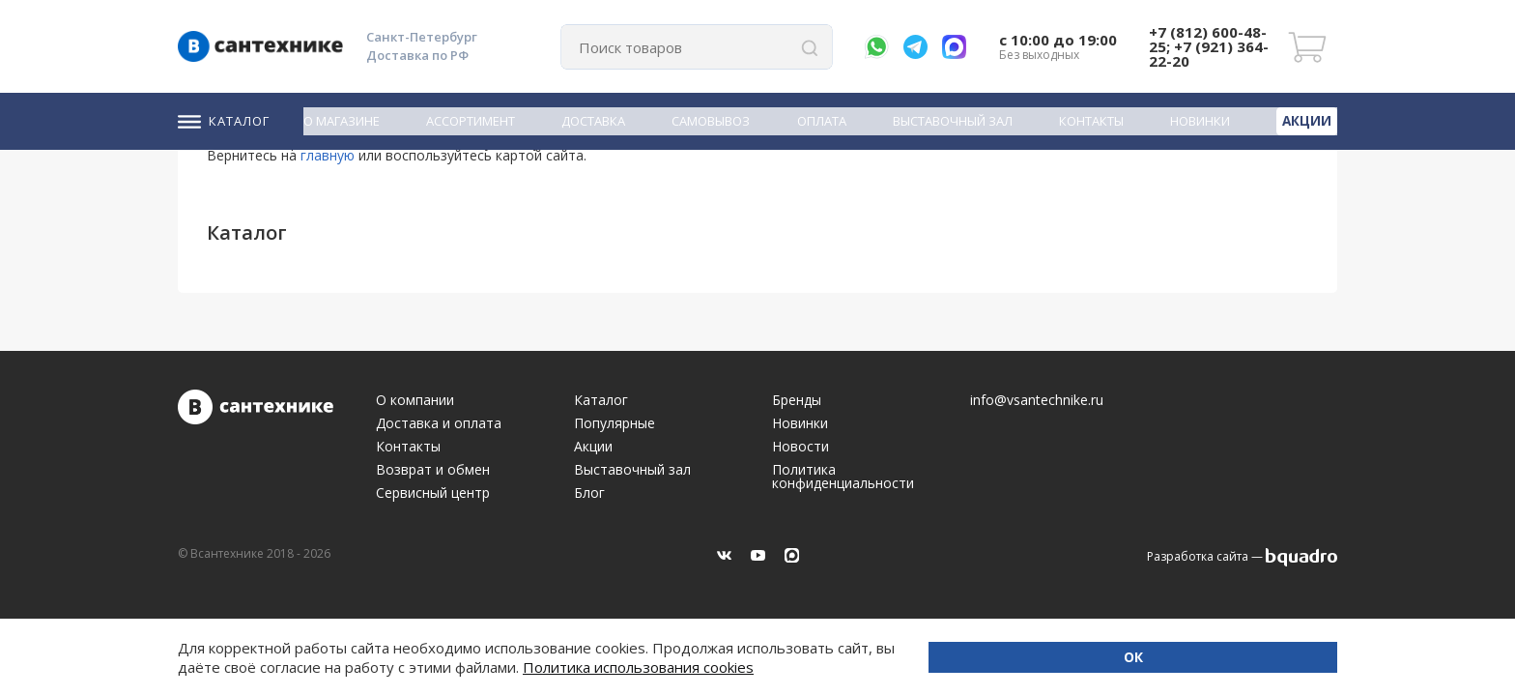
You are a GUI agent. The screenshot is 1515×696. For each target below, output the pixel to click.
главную (327, 155)
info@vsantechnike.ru (1036, 400)
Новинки (1203, 121)
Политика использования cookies (360, 667)
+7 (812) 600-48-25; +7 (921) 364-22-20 (1209, 46)
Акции (1308, 120)
